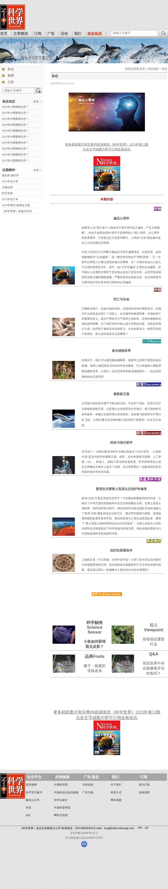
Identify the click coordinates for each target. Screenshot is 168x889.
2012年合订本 (10, 181)
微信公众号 (33, 800)
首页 (3, 34)
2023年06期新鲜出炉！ (15, 136)
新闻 (11, 75)
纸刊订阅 (144, 784)
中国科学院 (61, 784)
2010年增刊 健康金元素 (16, 205)
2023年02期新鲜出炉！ (15, 160)
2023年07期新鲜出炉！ (15, 130)
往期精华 (8, 170)
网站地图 (116, 800)
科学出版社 (61, 800)
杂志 (11, 69)
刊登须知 (87, 784)
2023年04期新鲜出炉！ (15, 148)
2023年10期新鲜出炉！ (15, 112)
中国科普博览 (62, 807)
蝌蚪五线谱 (61, 815)
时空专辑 (7, 193)
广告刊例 (87, 792)
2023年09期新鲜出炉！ (15, 118)
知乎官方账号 (34, 792)
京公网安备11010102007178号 (84, 837)
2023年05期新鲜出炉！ (15, 142)
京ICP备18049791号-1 (84, 833)
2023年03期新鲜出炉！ (15, 154)
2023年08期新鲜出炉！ (15, 124)
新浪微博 (31, 784)
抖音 (28, 807)
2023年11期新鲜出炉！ (15, 106)
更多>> (37, 101)
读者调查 (144, 792)
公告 (11, 82)
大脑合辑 (7, 187)
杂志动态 (8, 101)
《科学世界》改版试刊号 (17, 211)
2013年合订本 (10, 199)
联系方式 (116, 792)
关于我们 (116, 784)
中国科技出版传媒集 (66, 792)
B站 (28, 815)
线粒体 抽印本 (10, 175)
